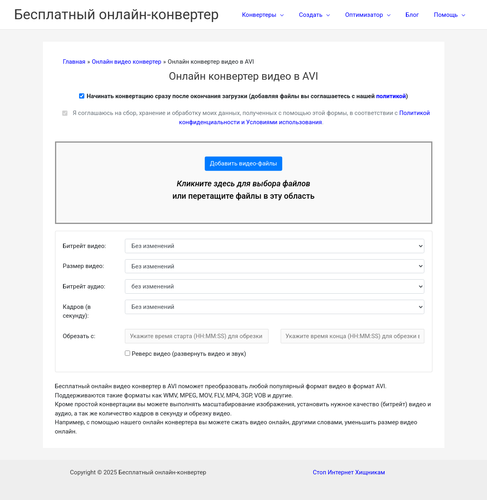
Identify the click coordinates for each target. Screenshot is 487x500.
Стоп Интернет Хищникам (349, 472)
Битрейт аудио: (84, 286)
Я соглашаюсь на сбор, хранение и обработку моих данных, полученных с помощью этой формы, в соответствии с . (251, 117)
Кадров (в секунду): (77, 311)
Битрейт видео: (84, 246)
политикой (391, 96)
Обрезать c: (79, 336)
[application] (293, 15)
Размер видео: (83, 266)
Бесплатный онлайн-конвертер (116, 14)
